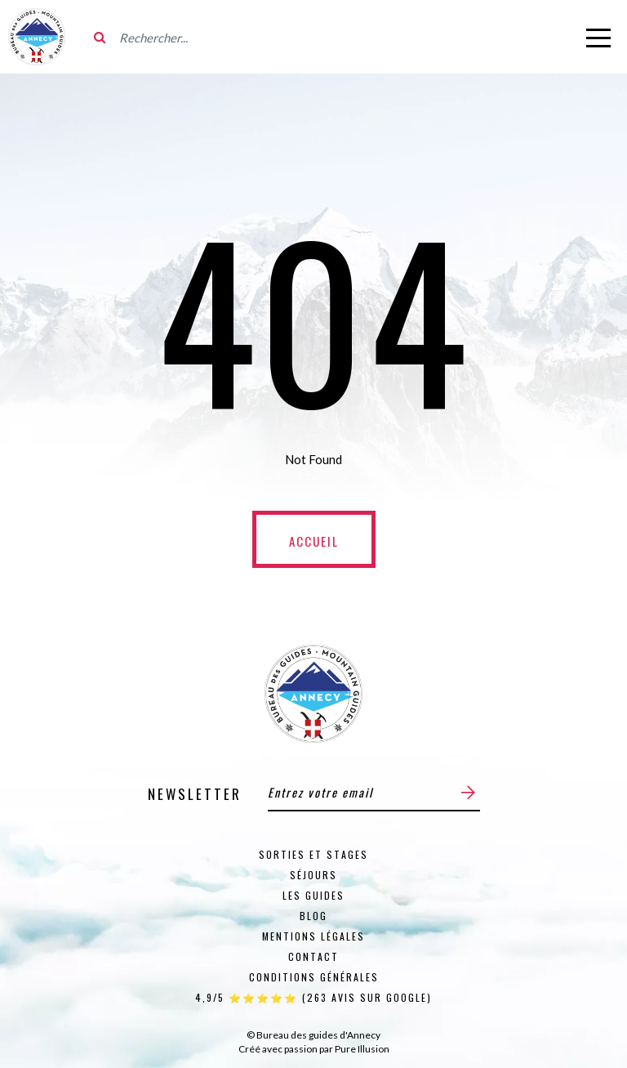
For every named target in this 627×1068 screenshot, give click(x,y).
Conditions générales (314, 977)
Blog (313, 916)
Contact (313, 956)
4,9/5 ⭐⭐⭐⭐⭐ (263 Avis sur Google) (313, 997)
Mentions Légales (313, 936)
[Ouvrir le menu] (598, 36)
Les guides (313, 895)
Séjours (313, 875)
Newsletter (195, 794)
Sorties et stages (313, 854)
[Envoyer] (468, 792)
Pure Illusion (362, 1049)
